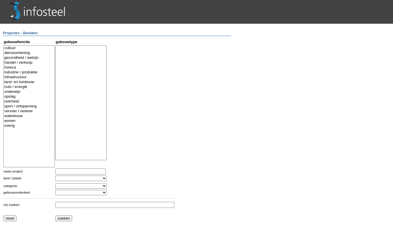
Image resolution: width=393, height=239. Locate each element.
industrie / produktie (29, 72)
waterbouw (29, 116)
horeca (29, 67)
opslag (29, 96)
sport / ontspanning (29, 106)
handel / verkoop (29, 62)
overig (29, 125)
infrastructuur (29, 77)
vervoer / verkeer (29, 111)
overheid (29, 101)
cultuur (29, 48)
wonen (29, 121)
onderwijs (29, 91)
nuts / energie (29, 87)
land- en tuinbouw (29, 82)
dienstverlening (29, 53)
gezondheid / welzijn (29, 57)
